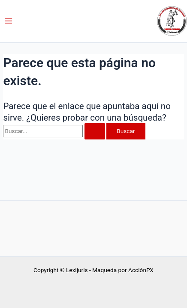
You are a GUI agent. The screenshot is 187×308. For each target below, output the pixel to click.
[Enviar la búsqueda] (94, 131)
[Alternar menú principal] (9, 21)
